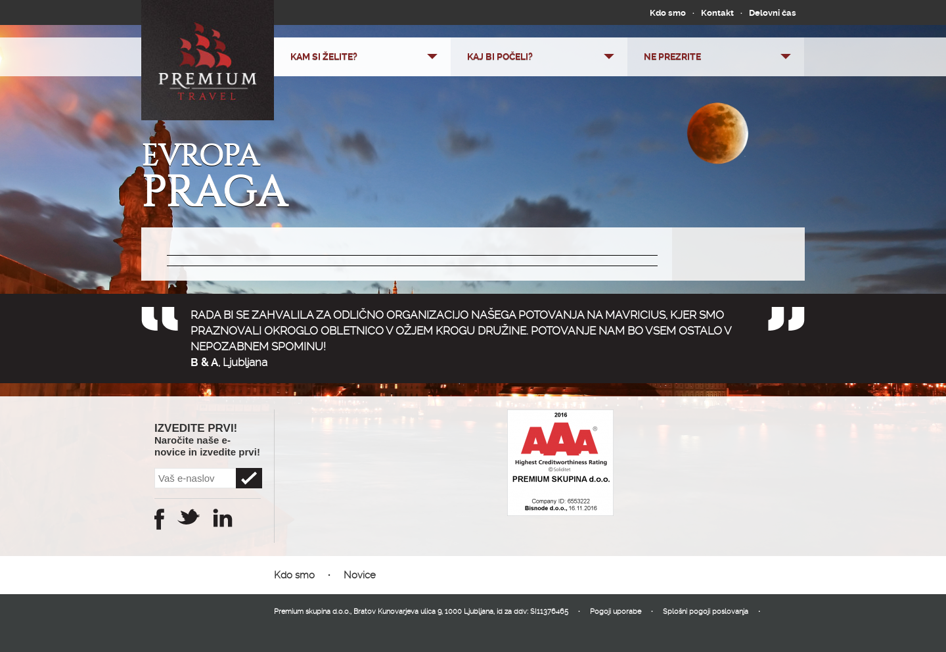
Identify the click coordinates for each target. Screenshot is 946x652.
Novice (360, 575)
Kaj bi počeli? (500, 56)
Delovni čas (772, 13)
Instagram (223, 518)
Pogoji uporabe (615, 611)
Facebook (159, 519)
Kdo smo (668, 13)
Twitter (188, 516)
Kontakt (717, 13)
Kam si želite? (323, 56)
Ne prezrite (672, 56)
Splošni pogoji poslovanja (705, 611)
